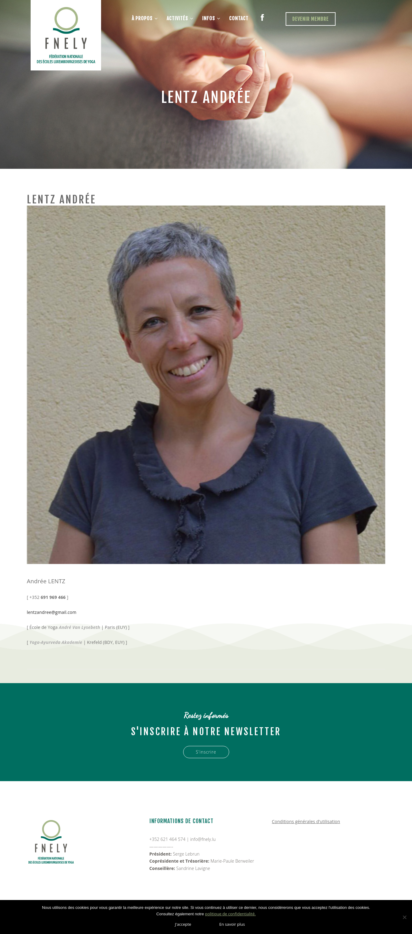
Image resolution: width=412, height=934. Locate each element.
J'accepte (183, 924)
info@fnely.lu (203, 839)
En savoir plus (232, 924)
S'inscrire (206, 752)
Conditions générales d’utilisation (306, 821)
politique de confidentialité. (230, 914)
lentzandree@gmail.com (52, 612)
